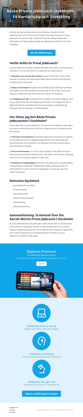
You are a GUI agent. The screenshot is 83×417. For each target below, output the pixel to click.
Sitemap (12, 410)
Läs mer (41, 264)
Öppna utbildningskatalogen (41, 393)
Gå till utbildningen (41, 52)
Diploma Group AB (49, 410)
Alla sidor (12, 412)
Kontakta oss (14, 407)
